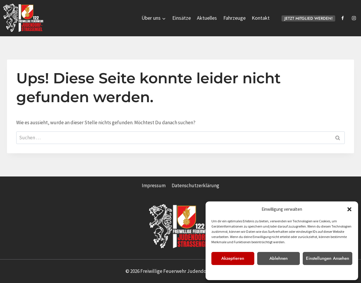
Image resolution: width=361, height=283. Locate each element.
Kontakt (261, 18)
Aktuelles (207, 18)
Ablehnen (278, 258)
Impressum (301, 272)
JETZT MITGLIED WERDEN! (308, 18)
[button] (349, 209)
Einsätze (181, 18)
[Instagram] (353, 18)
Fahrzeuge (234, 18)
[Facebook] (342, 18)
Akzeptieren (232, 258)
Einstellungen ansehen (327, 258)
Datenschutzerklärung (274, 272)
